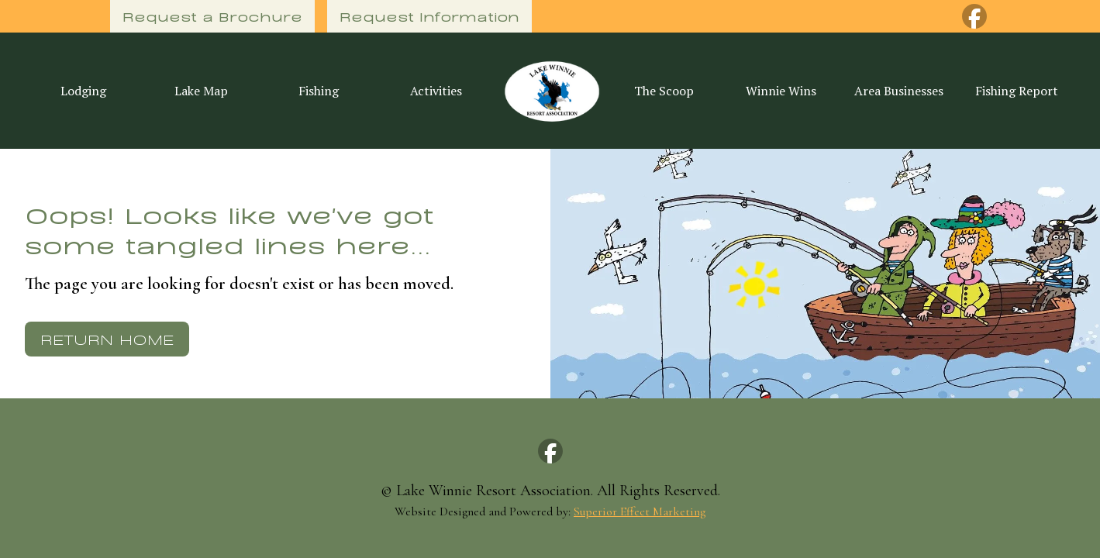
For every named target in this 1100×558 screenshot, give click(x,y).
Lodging (83, 90)
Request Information (429, 16)
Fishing (318, 90)
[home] (550, 91)
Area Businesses (898, 90)
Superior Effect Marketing (639, 511)
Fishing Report (1016, 90)
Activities (436, 90)
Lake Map (201, 90)
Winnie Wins (781, 90)
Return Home (107, 338)
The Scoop (664, 90)
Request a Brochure (212, 16)
